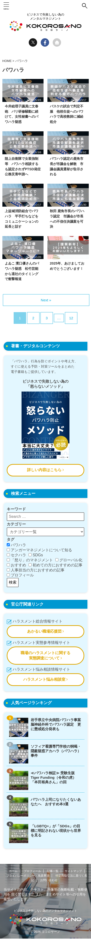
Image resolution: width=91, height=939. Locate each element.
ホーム (13, 871)
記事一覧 (52, 871)
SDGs (35, 555)
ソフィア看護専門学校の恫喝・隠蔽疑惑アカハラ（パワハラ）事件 (56, 750)
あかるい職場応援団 (45, 631)
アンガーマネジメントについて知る (39, 550)
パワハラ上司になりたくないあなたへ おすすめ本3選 (56, 801)
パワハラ (16, 545)
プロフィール (20, 575)
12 (71, 318)
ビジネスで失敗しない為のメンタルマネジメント (45, 910)
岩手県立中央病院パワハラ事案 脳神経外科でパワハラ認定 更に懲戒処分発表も (56, 724)
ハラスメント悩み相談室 (45, 679)
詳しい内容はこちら (45, 470)
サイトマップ (73, 871)
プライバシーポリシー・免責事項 (27, 875)
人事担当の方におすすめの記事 (35, 570)
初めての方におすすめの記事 (55, 565)
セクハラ (16, 555)
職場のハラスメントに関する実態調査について (45, 655)
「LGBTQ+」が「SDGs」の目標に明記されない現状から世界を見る (56, 830)
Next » (46, 300)
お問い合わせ (48, 880)
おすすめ (16, 565)
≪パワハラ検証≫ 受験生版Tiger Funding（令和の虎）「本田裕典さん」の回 (53, 777)
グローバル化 (68, 560)
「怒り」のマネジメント (30, 560)
